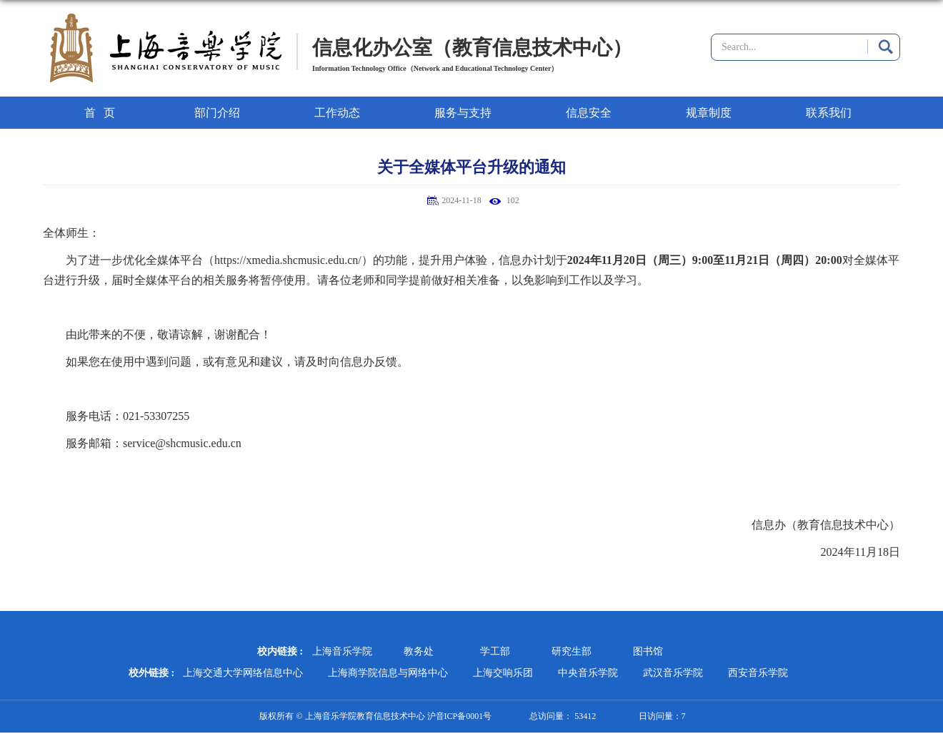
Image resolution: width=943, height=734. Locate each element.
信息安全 (589, 113)
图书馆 (648, 651)
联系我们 (829, 113)
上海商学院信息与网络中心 (388, 672)
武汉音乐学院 (673, 672)
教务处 (419, 651)
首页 (103, 113)
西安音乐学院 (758, 672)
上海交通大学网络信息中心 (243, 672)
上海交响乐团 (503, 672)
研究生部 (572, 651)
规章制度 (709, 113)
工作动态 (337, 113)
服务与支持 (463, 113)
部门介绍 (217, 113)
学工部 (495, 651)
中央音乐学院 (588, 672)
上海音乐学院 (342, 651)
